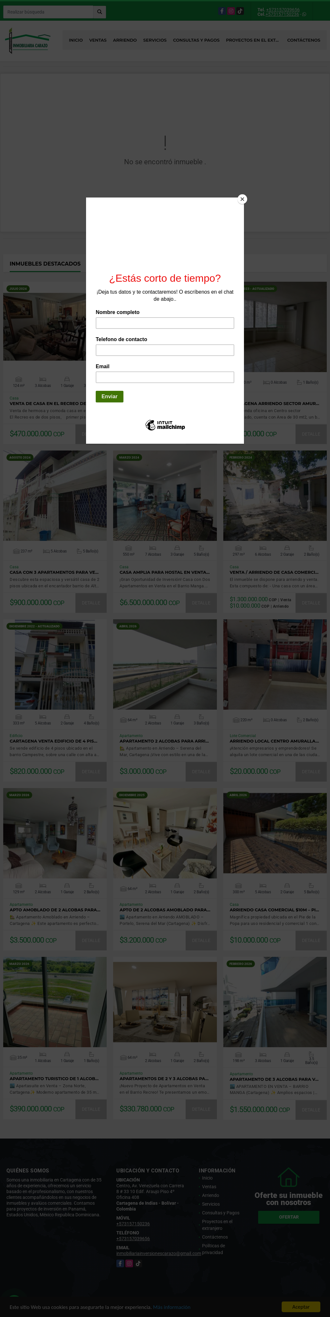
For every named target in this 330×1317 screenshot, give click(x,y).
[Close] (242, 199)
